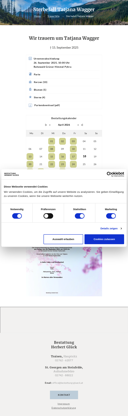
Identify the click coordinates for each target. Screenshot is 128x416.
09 (62, 148)
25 (84, 164)
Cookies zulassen (104, 239)
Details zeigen (109, 228)
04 (84, 141)
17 (73, 156)
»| (82, 124)
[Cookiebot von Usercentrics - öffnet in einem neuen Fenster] (109, 174)
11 (84, 148)
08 (51, 148)
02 (62, 141)
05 (95, 141)
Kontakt (64, 394)
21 (40, 164)
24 (73, 164)
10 (73, 148)
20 (30, 164)
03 (73, 141)
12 (95, 148)
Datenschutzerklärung (63, 407)
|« (46, 124)
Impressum (64, 403)
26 (95, 164)
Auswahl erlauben (63, 239)
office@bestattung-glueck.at (67, 382)
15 (51, 156)
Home (37, 16)
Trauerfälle (53, 16)
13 (30, 156)
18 (84, 156)
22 (51, 164)
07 (40, 148)
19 (95, 156)
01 (51, 141)
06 (30, 148)
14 (40, 156)
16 (62, 156)
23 (62, 164)
